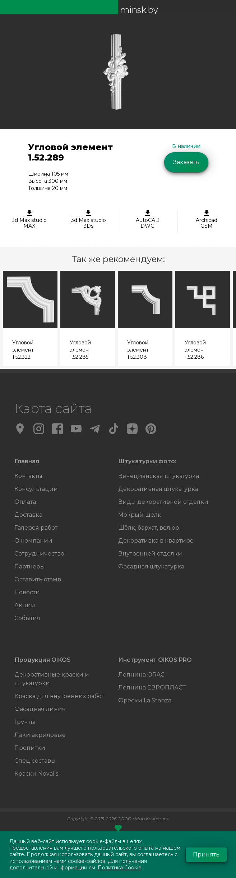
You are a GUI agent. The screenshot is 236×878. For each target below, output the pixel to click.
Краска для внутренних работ (59, 696)
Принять (206, 854)
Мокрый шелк (139, 514)
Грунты (24, 722)
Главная (26, 461)
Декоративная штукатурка (158, 489)
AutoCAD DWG (147, 219)
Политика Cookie (120, 867)
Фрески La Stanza (144, 700)
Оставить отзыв (37, 579)
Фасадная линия (40, 709)
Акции (24, 605)
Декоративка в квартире (156, 540)
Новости (27, 592)
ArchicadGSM (207, 219)
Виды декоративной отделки (163, 501)
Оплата (25, 501)
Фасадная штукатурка (151, 566)
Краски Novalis (36, 773)
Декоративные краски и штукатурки (51, 679)
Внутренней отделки (150, 553)
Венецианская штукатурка (158, 476)
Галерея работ (35, 527)
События (27, 618)
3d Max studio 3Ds (88, 219)
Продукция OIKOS (42, 659)
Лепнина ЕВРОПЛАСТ (152, 687)
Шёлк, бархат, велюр (148, 527)
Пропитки (29, 747)
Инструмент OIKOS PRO (155, 659)
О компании (33, 540)
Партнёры (29, 566)
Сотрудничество (39, 553)
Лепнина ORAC (141, 674)
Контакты (28, 476)
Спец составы (35, 760)
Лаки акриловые (40, 734)
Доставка (28, 514)
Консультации (36, 489)
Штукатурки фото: (147, 461)
